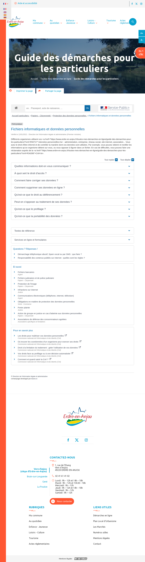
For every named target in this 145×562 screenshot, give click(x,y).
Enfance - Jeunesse (38, 527)
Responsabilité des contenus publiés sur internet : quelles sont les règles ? (51, 258)
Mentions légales (101, 538)
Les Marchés (99, 527)
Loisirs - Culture (36, 532)
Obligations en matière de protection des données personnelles (46, 301)
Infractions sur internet (28, 290)
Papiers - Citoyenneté (41, 116)
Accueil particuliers (20, 116)
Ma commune (35, 515)
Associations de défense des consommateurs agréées (42, 319)
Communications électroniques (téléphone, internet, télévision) (46, 296)
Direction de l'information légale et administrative (30, 376)
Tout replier (111, 159)
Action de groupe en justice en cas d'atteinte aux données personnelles (50, 313)
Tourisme (33, 538)
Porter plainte (24, 307)
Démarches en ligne (102, 515)
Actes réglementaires (39, 544)
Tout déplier (127, 159)
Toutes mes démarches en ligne (55, 79)
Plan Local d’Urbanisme (104, 521)
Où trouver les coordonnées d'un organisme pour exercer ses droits (49, 342)
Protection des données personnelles (70, 116)
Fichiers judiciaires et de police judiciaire (36, 278)
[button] (72, 166)
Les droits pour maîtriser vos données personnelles (42, 336)
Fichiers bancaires (26, 272)
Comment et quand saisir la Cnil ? (34, 359)
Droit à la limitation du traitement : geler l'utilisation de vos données (49, 347)
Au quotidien (35, 521)
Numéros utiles (100, 532)
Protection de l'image (27, 284)
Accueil (34, 79)
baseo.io (34, 379)
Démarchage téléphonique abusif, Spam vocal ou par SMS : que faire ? (50, 254)
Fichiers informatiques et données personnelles (110, 116)
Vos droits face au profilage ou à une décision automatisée (45, 353)
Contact (97, 544)
